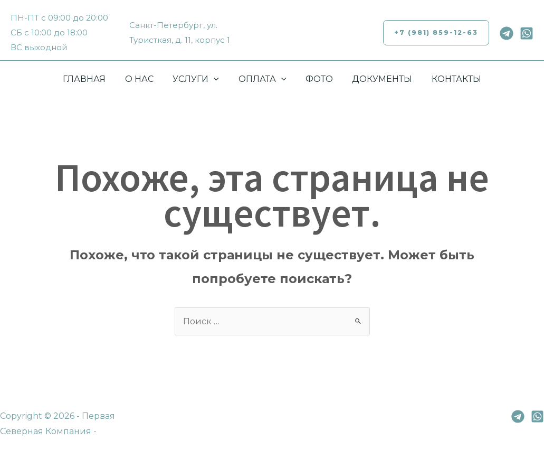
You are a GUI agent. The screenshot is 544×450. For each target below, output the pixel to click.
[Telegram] (506, 33)
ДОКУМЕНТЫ (377, 79)
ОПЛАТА (262, 79)
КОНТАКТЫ (449, 79)
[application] (216, 79)
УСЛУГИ (198, 79)
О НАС (144, 79)
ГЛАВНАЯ (91, 79)
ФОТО (316, 79)
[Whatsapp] (526, 33)
